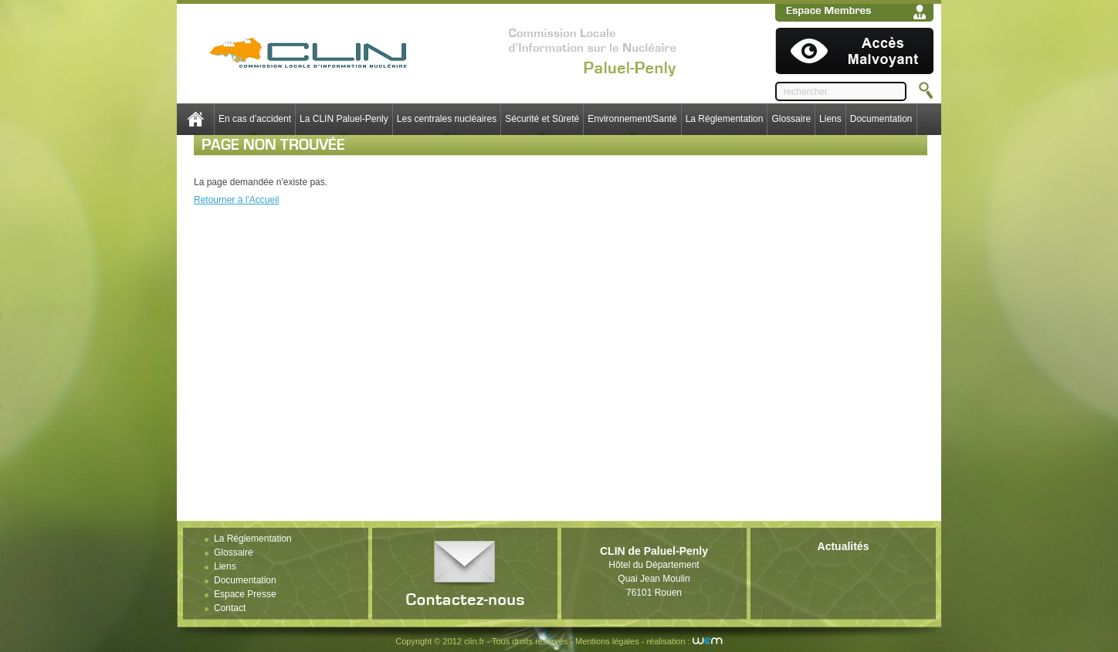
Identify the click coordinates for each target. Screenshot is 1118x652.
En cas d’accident (255, 118)
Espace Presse (245, 594)
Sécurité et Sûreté (542, 118)
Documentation (881, 118)
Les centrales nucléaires (446, 118)
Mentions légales (607, 641)
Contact (230, 608)
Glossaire (791, 118)
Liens (830, 118)
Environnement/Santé (632, 118)
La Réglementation (725, 118)
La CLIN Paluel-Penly (344, 118)
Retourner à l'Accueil (236, 199)
